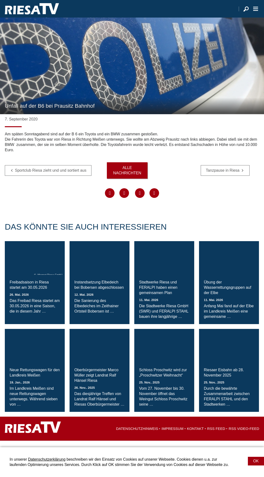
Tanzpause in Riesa (222, 177)
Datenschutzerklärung (46, 459)
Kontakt (195, 435)
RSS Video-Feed (244, 435)
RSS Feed (216, 435)
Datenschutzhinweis (137, 435)
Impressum (172, 435)
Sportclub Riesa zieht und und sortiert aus (50, 177)
